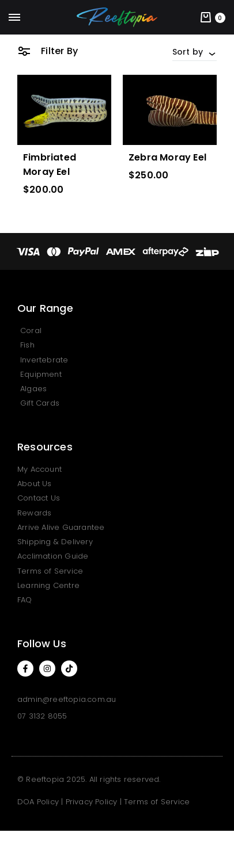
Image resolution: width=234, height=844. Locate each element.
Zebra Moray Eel (167, 157)
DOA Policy (38, 801)
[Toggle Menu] (14, 18)
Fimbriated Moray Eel (49, 164)
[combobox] (194, 52)
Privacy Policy (92, 801)
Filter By (47, 50)
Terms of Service (157, 801)
